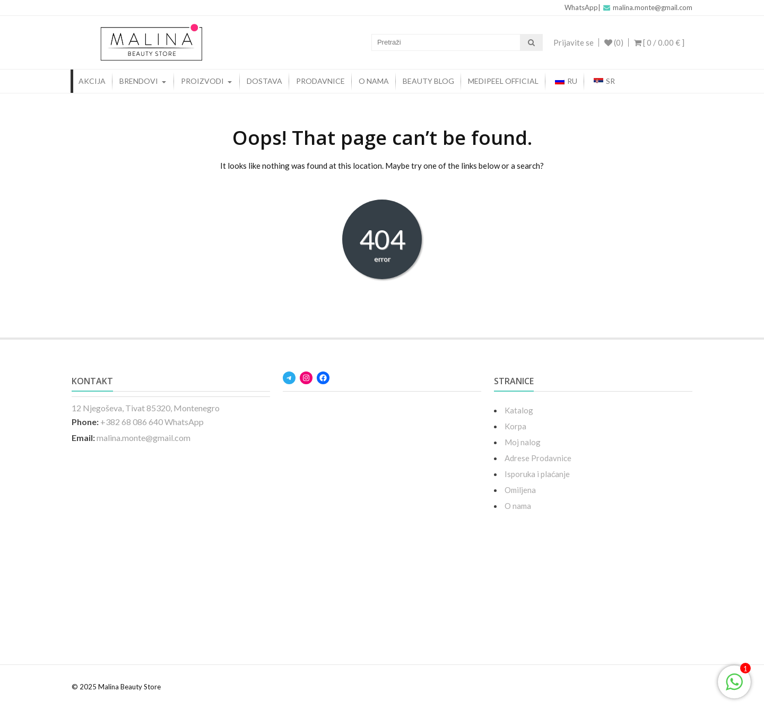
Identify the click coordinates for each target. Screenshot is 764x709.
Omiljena (517, 490)
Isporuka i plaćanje (534, 474)
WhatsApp (581, 7)
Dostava (264, 80)
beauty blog (428, 80)
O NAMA (374, 80)
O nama (514, 506)
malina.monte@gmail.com (647, 7)
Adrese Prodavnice (534, 458)
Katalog (515, 410)
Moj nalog (519, 442)
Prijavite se (572, 42)
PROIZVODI (202, 80)
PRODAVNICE (320, 80)
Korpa (512, 426)
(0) (613, 42)
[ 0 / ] (659, 42)
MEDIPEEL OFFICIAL (503, 80)
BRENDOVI (138, 80)
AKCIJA (92, 80)
